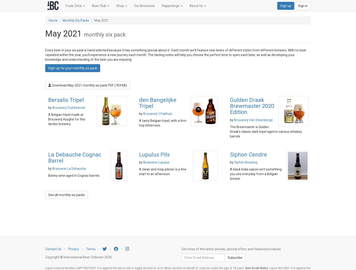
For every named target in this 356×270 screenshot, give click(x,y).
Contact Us (53, 249)
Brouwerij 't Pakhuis (157, 114)
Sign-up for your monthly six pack (72, 68)
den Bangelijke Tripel (157, 103)
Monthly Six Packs (76, 20)
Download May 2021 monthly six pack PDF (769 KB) (87, 85)
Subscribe (235, 258)
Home (53, 20)
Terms (91, 249)
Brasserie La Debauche (69, 168)
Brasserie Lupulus (156, 162)
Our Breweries (144, 6)
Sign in (303, 6)
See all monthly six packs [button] (66, 195)
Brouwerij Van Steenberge (253, 120)
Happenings (172, 6)
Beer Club (100, 6)
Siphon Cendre (248, 154)
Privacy (73, 249)
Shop (121, 6)
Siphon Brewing (245, 162)
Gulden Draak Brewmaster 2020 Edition (252, 106)
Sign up (285, 6)
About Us (197, 6)
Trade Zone (75, 6)
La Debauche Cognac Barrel (74, 157)
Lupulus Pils (154, 154)
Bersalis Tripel (66, 100)
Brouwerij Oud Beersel (68, 108)
